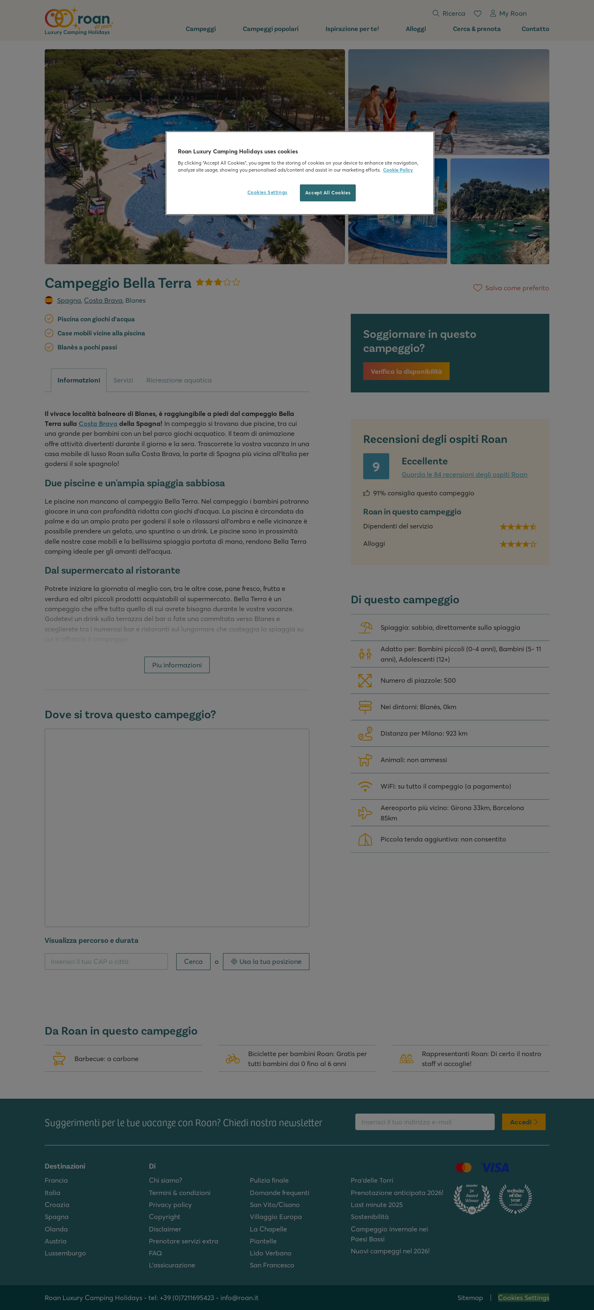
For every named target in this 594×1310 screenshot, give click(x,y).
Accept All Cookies (327, 193)
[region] (299, 173)
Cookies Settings (267, 192)
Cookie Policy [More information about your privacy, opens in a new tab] (398, 170)
